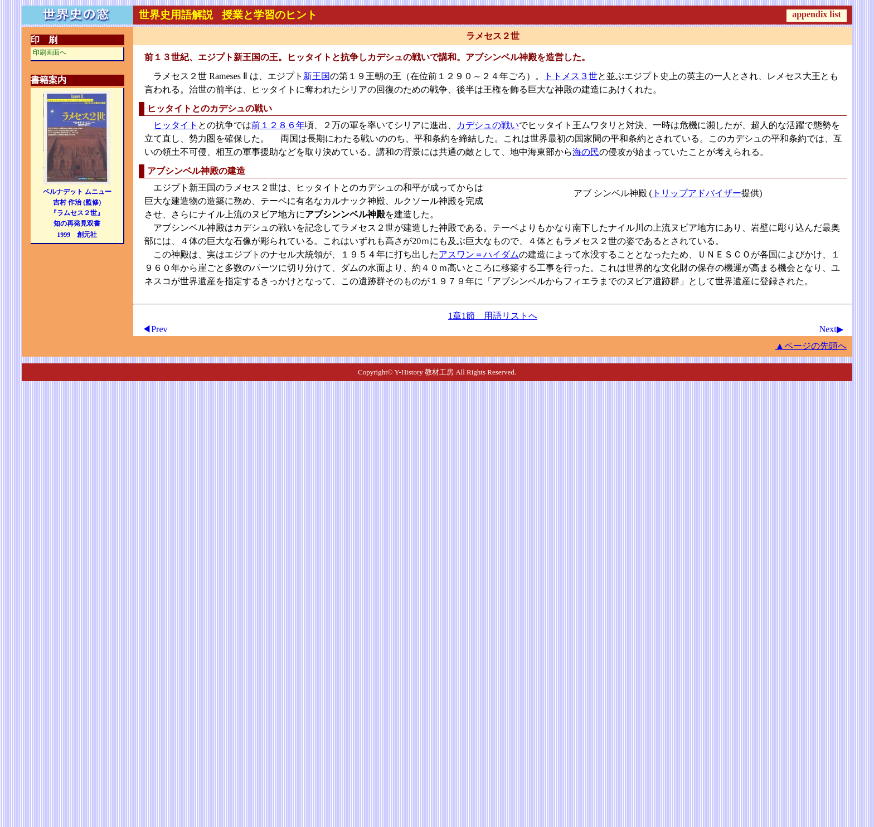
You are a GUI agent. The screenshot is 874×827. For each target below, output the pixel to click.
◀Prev (154, 329)
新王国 (316, 76)
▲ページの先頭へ (811, 346)
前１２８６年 (278, 125)
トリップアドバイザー (696, 193)
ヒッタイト (175, 125)
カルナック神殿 (354, 201)
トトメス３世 (571, 76)
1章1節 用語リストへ (492, 315)
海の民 (585, 152)
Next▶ (831, 329)
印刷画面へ (49, 52)
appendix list (816, 14)
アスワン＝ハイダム (479, 254)
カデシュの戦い (488, 125)
